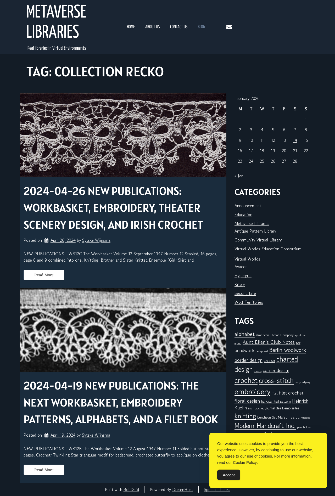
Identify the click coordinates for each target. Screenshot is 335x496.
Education (243, 214)
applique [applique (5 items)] (300, 335)
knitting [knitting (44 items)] (245, 416)
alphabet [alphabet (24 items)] (244, 334)
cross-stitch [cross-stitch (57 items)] (276, 380)
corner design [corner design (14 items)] (276, 370)
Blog (201, 27)
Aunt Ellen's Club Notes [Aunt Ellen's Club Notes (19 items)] (269, 342)
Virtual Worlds (247, 259)
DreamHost (182, 489)
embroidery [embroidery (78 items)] (252, 391)
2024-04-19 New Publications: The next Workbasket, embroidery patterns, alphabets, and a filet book (121, 402)
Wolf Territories (248, 302)
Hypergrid (243, 275)
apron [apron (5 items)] (237, 343)
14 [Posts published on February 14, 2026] (295, 140)
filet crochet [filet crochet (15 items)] (291, 393)
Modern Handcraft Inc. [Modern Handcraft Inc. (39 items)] (265, 425)
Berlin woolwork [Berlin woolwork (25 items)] (287, 350)
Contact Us (178, 27)
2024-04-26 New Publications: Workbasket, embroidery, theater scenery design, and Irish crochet (113, 208)
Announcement (247, 205)
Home (131, 27)
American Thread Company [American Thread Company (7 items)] (275, 334)
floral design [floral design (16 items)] (247, 400)
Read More (44, 275)
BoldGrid (131, 489)
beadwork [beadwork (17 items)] (244, 350)
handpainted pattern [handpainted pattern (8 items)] (276, 401)
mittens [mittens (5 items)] (305, 418)
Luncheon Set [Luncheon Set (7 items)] (267, 417)
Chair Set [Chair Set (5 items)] (269, 361)
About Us (152, 27)
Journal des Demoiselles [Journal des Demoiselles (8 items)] (282, 408)
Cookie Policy (245, 462)
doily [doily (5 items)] (298, 382)
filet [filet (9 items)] (275, 393)
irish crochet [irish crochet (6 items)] (256, 408)
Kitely (239, 284)
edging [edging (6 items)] (306, 382)
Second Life (245, 293)
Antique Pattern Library (255, 231)
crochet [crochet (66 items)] (246, 380)
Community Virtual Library (258, 240)
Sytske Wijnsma (96, 240)
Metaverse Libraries (56, 22)
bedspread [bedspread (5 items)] (262, 351)
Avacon (241, 266)
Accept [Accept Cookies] (229, 475)
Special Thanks (217, 489)
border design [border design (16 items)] (248, 360)
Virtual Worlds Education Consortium (268, 249)
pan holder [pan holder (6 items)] (304, 427)
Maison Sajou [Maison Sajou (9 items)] (288, 417)
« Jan (238, 176)
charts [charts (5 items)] (257, 371)
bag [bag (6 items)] (298, 343)
